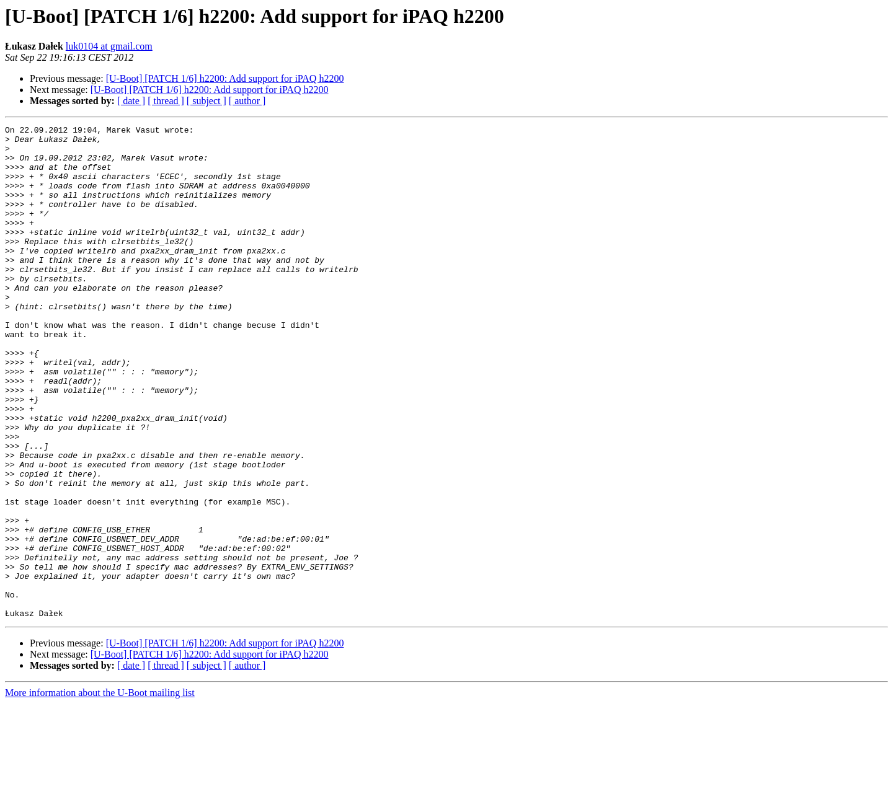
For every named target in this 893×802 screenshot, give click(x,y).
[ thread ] (166, 100)
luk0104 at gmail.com (109, 46)
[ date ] (131, 100)
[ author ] (247, 100)
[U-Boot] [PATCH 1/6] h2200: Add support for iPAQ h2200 (225, 78)
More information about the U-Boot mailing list (100, 791)
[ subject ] (206, 100)
